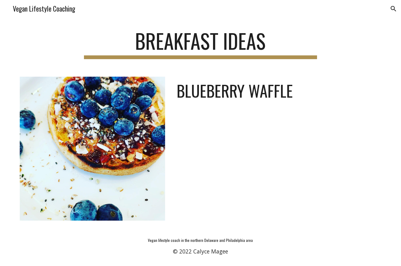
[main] (200, 44)
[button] (393, 8)
